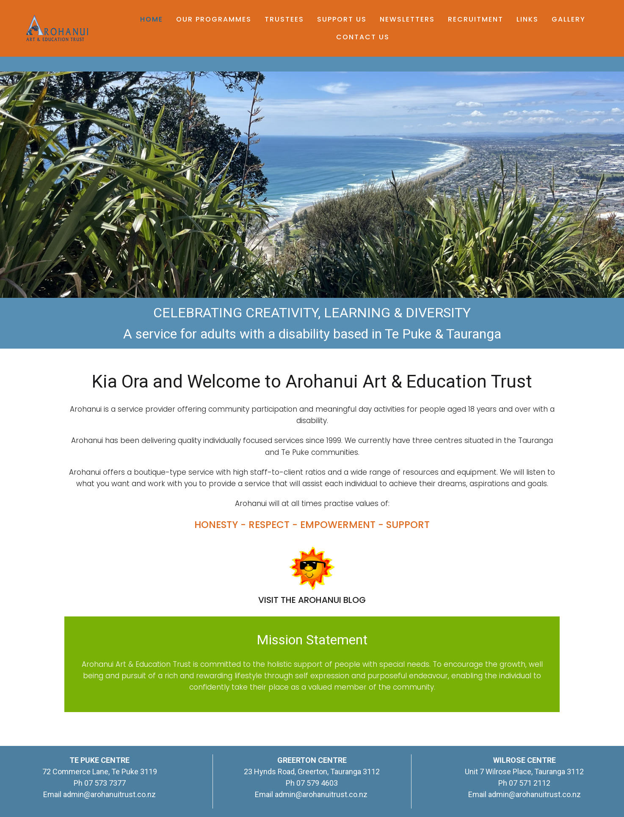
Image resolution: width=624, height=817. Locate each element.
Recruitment (475, 19)
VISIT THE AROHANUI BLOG (312, 600)
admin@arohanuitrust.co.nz (109, 794)
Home (151, 19)
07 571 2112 (529, 782)
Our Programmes (213, 19)
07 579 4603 (317, 782)
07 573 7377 (104, 782)
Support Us (342, 19)
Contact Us (362, 37)
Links (527, 19)
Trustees (284, 19)
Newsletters (407, 19)
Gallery (568, 19)
